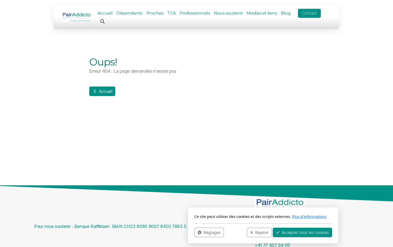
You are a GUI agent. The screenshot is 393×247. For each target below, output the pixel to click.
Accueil (102, 91)
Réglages (142, 232)
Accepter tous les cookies (235, 232)
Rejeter (192, 232)
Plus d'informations (242, 216)
